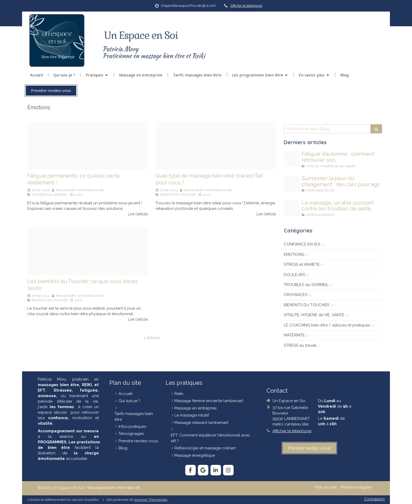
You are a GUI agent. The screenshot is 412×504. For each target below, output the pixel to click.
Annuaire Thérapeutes (150, 500)
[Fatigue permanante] (87, 146)
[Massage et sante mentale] (292, 208)
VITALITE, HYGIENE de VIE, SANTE (314, 315)
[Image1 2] (87, 251)
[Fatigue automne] (292, 159)
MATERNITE (294, 335)
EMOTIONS (294, 254)
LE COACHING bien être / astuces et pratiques (327, 325)
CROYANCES (295, 294)
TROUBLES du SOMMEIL (306, 284)
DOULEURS (294, 274)
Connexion (374, 499)
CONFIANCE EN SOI (302, 244)
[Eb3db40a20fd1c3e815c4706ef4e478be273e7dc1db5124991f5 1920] (216, 146)
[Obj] (292, 183)
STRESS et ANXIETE (302, 264)
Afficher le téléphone (246, 6)
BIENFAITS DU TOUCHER (306, 305)
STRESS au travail (300, 345)
